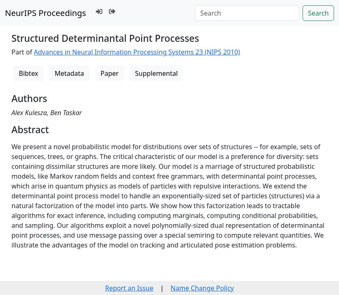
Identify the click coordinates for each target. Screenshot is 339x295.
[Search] (247, 13)
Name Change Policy (202, 288)
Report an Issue (129, 288)
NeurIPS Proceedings (45, 12)
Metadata (69, 73)
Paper (110, 73)
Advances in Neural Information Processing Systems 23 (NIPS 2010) (137, 52)
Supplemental (156, 73)
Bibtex (28, 73)
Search (318, 13)
